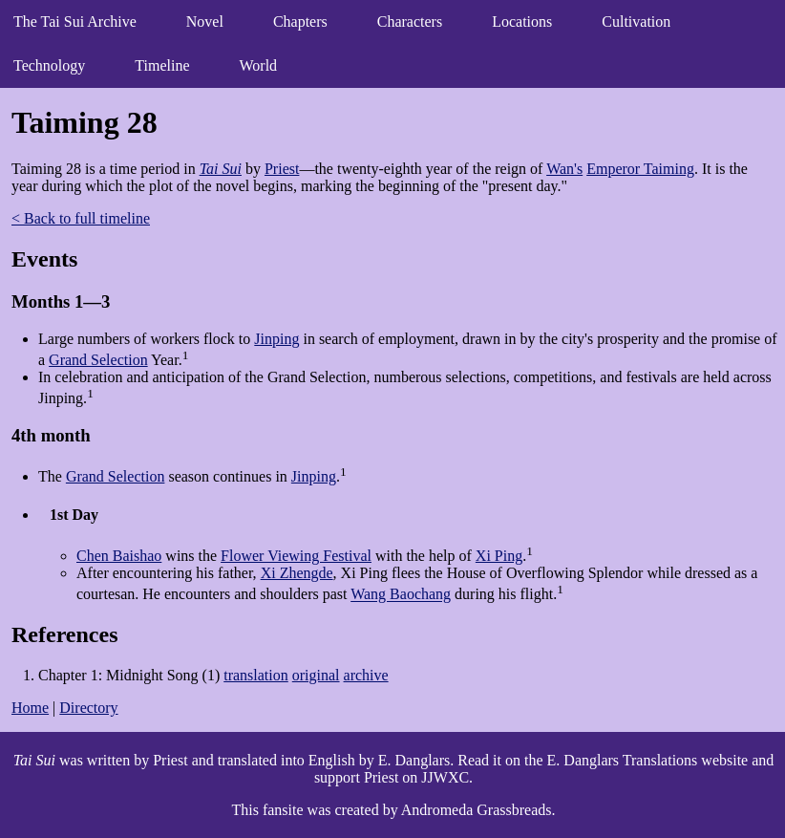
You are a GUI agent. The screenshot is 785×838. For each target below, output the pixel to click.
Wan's (564, 169)
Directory (88, 707)
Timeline (162, 65)
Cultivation (636, 21)
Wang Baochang (400, 595)
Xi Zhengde (297, 573)
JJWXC (445, 777)
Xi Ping (499, 556)
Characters (409, 21)
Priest (282, 169)
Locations (522, 21)
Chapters (300, 21)
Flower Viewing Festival (296, 556)
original (316, 675)
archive (366, 675)
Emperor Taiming (640, 169)
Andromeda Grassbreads (476, 810)
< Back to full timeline (80, 218)
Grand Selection (98, 360)
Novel (204, 21)
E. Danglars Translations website (648, 760)
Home (30, 707)
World (259, 65)
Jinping (276, 339)
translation (255, 675)
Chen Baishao (118, 556)
